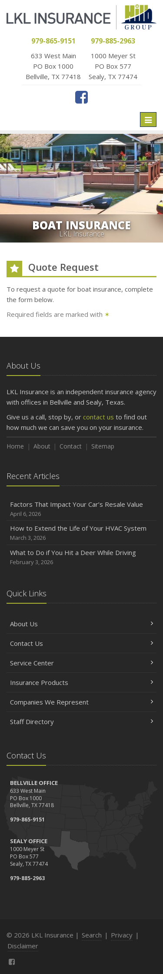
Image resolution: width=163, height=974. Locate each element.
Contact (71, 446)
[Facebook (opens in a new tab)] (81, 97)
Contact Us (81, 643)
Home (15, 446)
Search (92, 935)
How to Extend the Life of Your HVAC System (81, 533)
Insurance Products (81, 682)
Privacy (122, 935)
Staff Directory (81, 721)
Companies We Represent (81, 702)
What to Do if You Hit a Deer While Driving (81, 557)
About (41, 446)
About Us (81, 623)
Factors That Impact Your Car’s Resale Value (81, 509)
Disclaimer (22, 945)
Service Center (81, 662)
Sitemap (102, 446)
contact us (98, 416)
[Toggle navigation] (148, 119)
